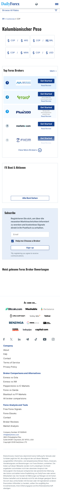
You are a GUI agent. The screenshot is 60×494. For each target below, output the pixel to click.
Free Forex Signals (12, 409)
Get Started (46, 80)
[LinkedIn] (19, 339)
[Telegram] (27, 339)
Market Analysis (11, 426)
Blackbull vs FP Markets (14, 394)
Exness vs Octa (10, 377)
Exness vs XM (10, 381)
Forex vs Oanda (10, 390)
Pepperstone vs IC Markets (16, 386)
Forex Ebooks (9, 413)
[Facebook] (4, 339)
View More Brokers (27, 150)
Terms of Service (11, 362)
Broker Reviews (11, 422)
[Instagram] (53, 339)
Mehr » (53, 71)
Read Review (46, 85)
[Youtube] (44, 339)
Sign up (30, 247)
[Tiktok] (36, 339)
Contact (7, 358)
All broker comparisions (14, 398)
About (6, 350)
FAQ (5, 354)
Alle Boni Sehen (30, 198)
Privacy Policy (10, 367)
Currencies (10, 19)
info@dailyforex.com (11, 435)
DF (3, 19)
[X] (11, 339)
